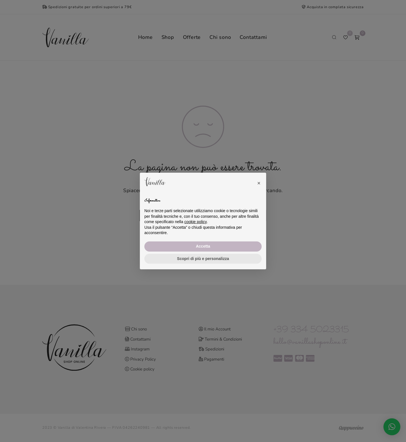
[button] (258, 181)
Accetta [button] (203, 246)
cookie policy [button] (195, 221)
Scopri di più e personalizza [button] (203, 258)
